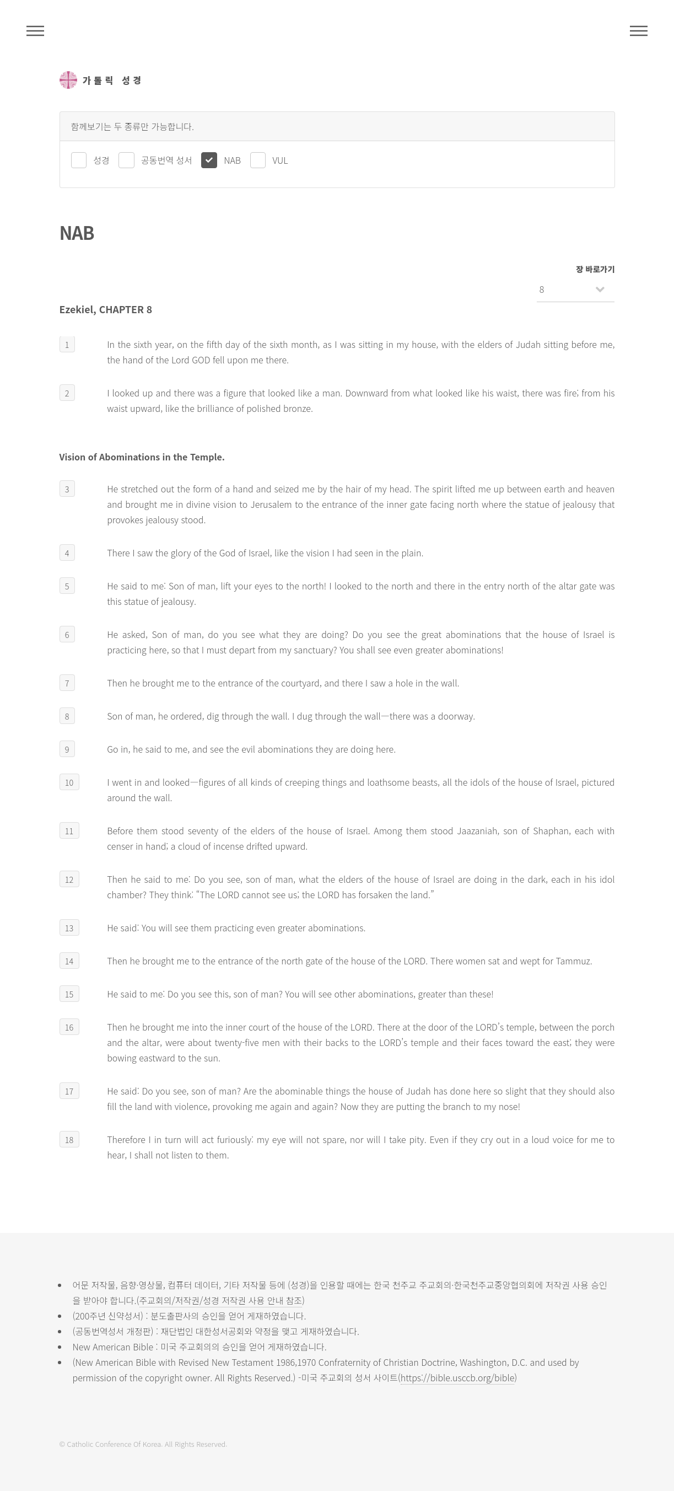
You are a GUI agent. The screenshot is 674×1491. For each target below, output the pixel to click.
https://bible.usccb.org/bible (457, 1377)
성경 (101, 160)
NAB (232, 160)
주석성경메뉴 (35, 31)
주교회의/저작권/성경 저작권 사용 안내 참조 (221, 1300)
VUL (280, 160)
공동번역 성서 (166, 160)
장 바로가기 (595, 269)
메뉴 (638, 31)
